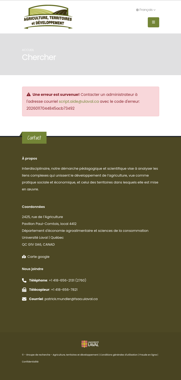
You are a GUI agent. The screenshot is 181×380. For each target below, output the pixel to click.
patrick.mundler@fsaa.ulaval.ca (71, 299)
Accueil (28, 50)
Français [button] (145, 9)
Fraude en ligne (148, 354)
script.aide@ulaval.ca (79, 101)
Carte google (35, 256)
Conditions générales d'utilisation (119, 354)
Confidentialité (30, 361)
